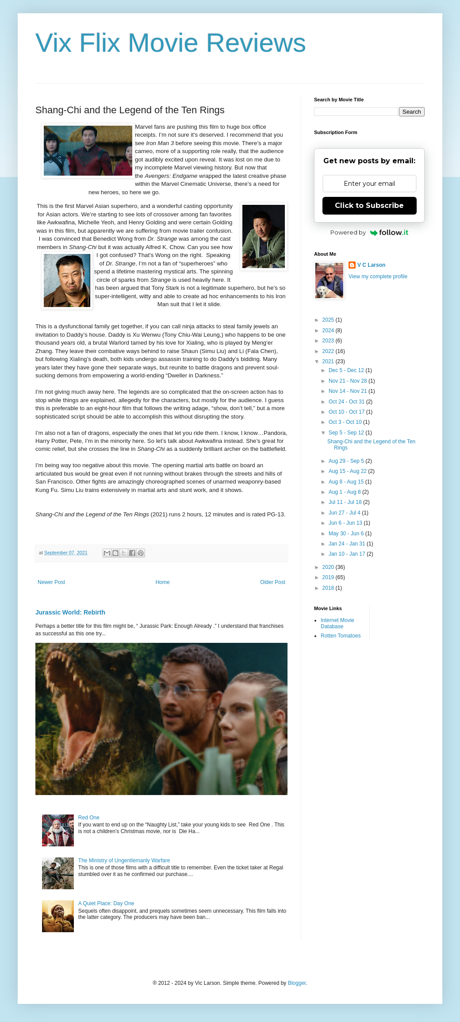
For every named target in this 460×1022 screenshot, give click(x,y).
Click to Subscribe (369, 205)
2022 (329, 351)
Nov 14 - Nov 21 (348, 391)
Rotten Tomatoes (341, 636)
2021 (329, 361)
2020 (329, 567)
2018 (329, 588)
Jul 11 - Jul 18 (346, 502)
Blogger (297, 983)
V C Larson (371, 265)
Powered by (369, 232)
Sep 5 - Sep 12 (347, 433)
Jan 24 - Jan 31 (348, 544)
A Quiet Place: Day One (106, 903)
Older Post (272, 582)
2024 (329, 330)
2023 (329, 341)
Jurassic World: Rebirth (70, 612)
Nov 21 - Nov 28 (348, 381)
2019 (329, 577)
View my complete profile (378, 276)
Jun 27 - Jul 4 (345, 513)
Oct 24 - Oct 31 (347, 402)
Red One (89, 818)
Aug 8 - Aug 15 (347, 482)
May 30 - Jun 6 (347, 533)
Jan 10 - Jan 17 (348, 554)
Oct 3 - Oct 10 (346, 422)
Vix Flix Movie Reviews (170, 43)
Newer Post (51, 582)
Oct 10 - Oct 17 (347, 412)
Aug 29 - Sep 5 (347, 461)
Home (163, 582)
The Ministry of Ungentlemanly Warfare (124, 860)
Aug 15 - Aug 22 (348, 471)
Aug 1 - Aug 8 (345, 492)
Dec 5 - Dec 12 (347, 370)
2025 (329, 320)
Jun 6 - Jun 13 (346, 523)
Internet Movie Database (337, 623)
